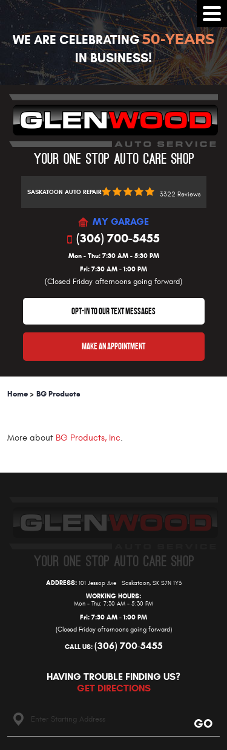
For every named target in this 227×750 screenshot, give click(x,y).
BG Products (58, 394)
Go (203, 723)
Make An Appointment (113, 346)
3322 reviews (180, 194)
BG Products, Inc (88, 438)
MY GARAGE (121, 222)
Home (17, 394)
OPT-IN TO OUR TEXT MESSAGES (113, 311)
